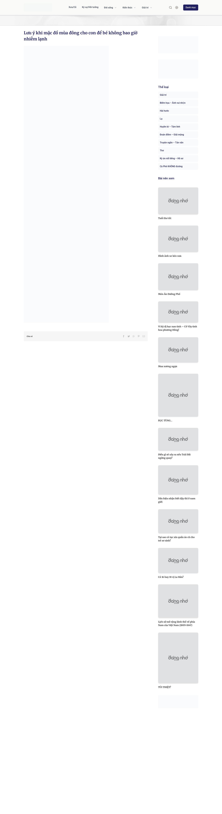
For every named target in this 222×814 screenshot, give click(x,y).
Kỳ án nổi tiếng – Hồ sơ (171, 158)
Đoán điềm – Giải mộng (172, 134)
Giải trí (163, 95)
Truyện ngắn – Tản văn (171, 142)
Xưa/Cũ (72, 7)
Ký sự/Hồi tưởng (90, 7)
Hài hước (164, 110)
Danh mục (191, 7)
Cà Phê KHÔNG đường (171, 166)
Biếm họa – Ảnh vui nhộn (172, 103)
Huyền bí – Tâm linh (170, 126)
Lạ (161, 118)
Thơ (162, 150)
